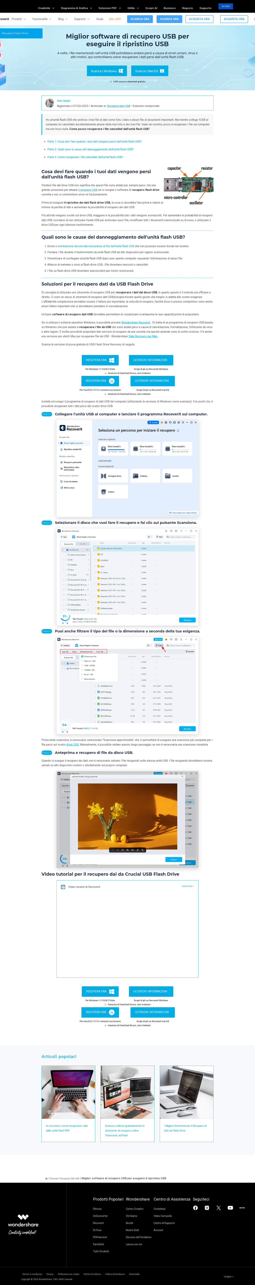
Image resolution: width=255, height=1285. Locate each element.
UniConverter (100, 1216)
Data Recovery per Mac (143, 336)
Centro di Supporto (177, 1223)
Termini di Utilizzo (106, 1273)
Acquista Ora (199, 19)
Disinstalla (158, 1273)
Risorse (55, 1178)
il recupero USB (87, 190)
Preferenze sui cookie (77, 1273)
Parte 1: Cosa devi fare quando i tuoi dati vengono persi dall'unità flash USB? (94, 141)
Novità (135, 1223)
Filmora (97, 1208)
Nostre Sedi (138, 1230)
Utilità (151, 6)
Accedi (226, 6)
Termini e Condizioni (31, 1273)
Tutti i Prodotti (101, 1251)
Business (179, 6)
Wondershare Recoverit (135, 322)
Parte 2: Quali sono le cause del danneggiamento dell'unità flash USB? (90, 149)
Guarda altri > (186, 886)
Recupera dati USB (118, 106)
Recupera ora (100, 360)
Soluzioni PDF (132, 6)
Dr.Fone (97, 1230)
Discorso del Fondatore (145, 1237)
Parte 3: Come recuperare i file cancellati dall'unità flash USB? (85, 157)
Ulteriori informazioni (150, 360)
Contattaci (172, 1208)
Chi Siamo (138, 1216)
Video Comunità (175, 1216)
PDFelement (100, 1237)
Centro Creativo (141, 1208)
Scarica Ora (140, 19)
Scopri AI (165, 6)
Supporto (207, 6)
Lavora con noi (140, 1244)
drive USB (72, 744)
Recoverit (98, 1223)
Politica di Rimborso (134, 1273)
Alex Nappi (65, 100)
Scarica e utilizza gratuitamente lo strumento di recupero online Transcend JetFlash (127, 1130)
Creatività (81, 6)
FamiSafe (98, 1244)
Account (171, 1230)
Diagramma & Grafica (106, 6)
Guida (99, 19)
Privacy (53, 1273)
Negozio (193, 6)
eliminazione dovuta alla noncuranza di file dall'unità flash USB (96, 246)
